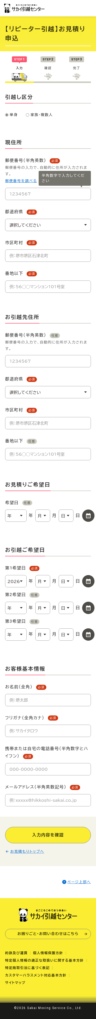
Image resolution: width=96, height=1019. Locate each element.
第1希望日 (22, 568)
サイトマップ (15, 983)
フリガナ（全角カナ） (31, 718)
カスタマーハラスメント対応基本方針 (36, 975)
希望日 (18, 503)
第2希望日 (22, 595)
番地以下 (21, 273)
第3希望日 (22, 621)
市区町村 (21, 243)
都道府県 (21, 212)
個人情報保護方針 (48, 953)
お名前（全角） (25, 687)
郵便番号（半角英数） (48, 342)
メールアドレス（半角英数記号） (42, 787)
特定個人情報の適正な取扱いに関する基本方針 (44, 960)
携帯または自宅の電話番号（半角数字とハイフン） (46, 752)
